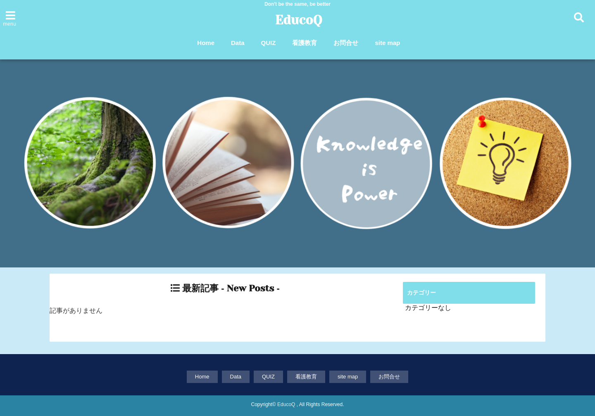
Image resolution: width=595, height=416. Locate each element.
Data (238, 42)
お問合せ (345, 42)
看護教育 (304, 42)
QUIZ (268, 42)
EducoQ (298, 20)
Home (205, 42)
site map (387, 42)
